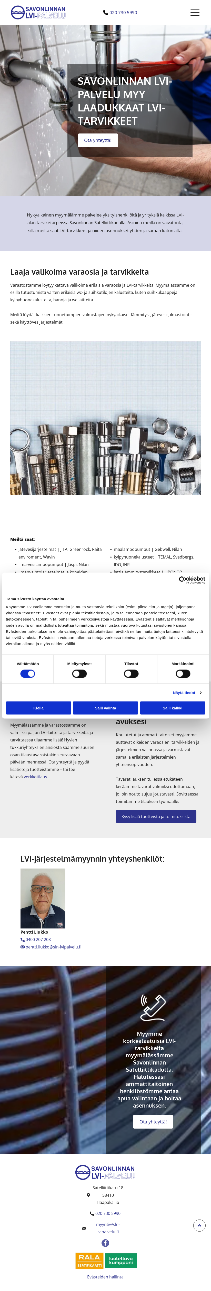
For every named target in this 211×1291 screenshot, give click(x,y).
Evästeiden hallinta (105, 1277)
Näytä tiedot (184, 692)
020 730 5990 (123, 12)
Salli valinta (105, 708)
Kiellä (38, 708)
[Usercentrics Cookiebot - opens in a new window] (182, 580)
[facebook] (105, 1243)
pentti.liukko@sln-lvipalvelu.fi (53, 947)
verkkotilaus (35, 777)
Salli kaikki (173, 708)
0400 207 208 (38, 939)
